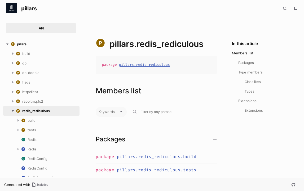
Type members (250, 72)
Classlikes (253, 82)
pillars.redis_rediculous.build (156, 156)
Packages (246, 62)
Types (249, 91)
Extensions (247, 101)
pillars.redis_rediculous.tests (156, 170)
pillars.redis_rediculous (144, 64)
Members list (242, 53)
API (41, 28)
